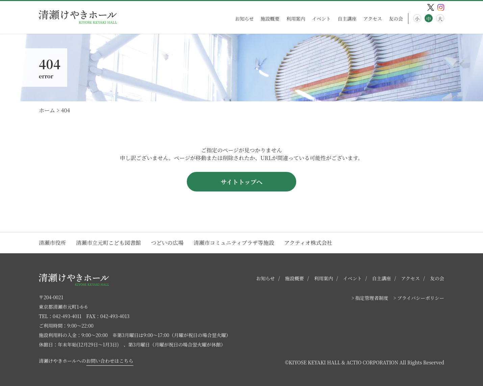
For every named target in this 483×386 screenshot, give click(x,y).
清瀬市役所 (52, 243)
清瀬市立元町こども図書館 (108, 243)
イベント (321, 18)
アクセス (372, 18)
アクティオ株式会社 (308, 243)
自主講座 (346, 18)
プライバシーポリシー (420, 297)
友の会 (396, 18)
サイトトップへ (241, 181)
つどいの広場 (167, 243)
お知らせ (244, 18)
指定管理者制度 (371, 297)
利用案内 (295, 18)
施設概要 (269, 18)
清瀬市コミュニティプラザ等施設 (234, 243)
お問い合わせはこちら (109, 360)
